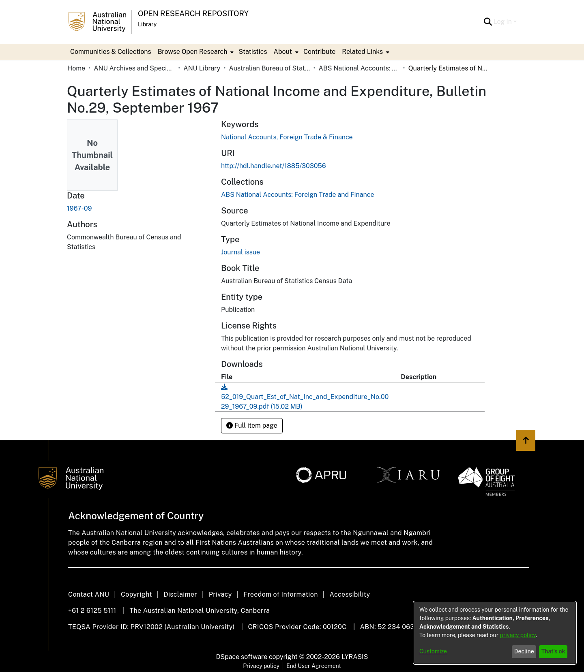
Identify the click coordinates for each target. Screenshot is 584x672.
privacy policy (518, 635)
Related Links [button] (362, 51)
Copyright (136, 594)
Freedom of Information (280, 594)
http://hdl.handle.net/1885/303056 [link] (273, 166)
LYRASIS (354, 657)
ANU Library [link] (201, 68)
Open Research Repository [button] (193, 13)
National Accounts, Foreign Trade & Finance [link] (287, 137)
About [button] (283, 51)
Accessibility (349, 594)
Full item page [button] (251, 425)
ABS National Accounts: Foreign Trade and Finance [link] (359, 68)
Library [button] (147, 24)
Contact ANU (88, 594)
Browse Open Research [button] (193, 51)
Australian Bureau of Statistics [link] (269, 68)
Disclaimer (180, 594)
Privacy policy (261, 666)
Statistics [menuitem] (252, 51)
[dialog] (495, 633)
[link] (297, 194)
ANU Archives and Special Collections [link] (134, 68)
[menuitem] (195, 52)
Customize (433, 651)
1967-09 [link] (79, 208)
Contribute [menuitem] (319, 51)
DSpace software (242, 657)
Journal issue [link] (240, 252)
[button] (488, 22)
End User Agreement (313, 666)
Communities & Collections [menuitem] (110, 51)
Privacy (220, 594)
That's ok (553, 651)
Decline (524, 651)
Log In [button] (503, 22)
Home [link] (76, 68)
